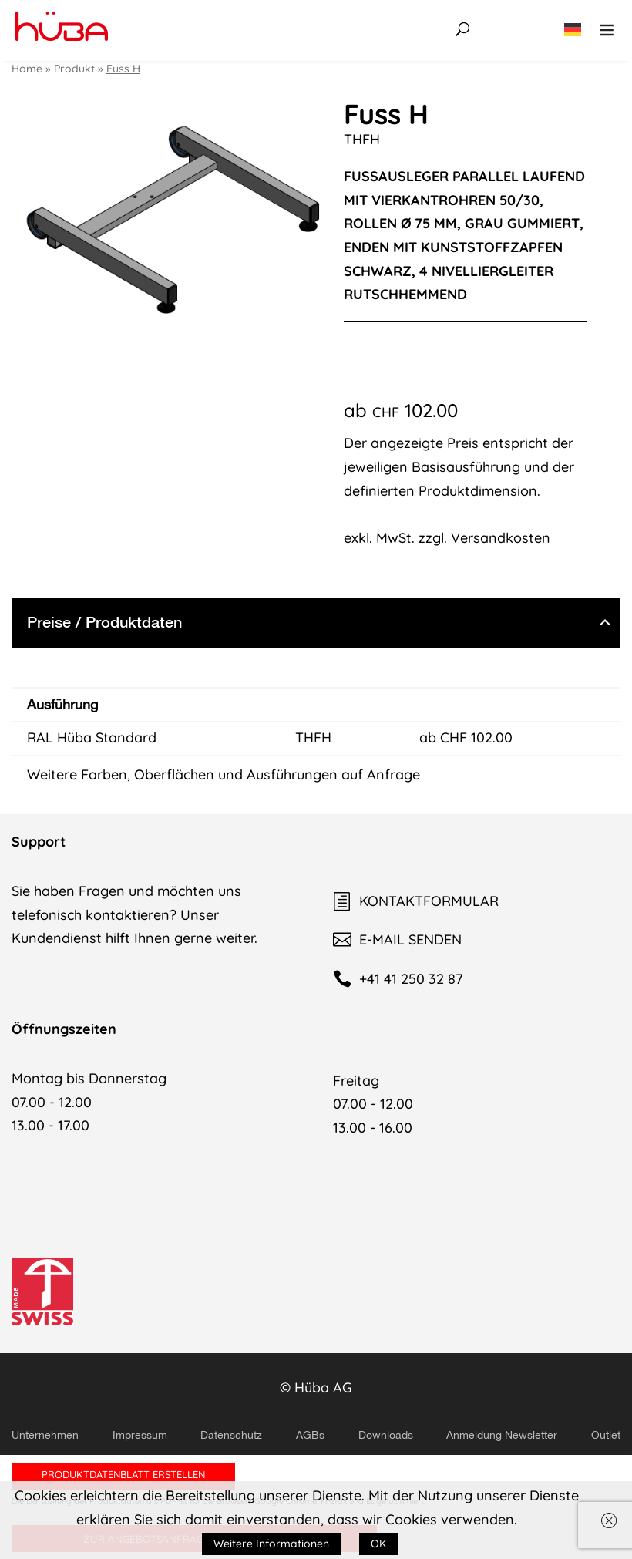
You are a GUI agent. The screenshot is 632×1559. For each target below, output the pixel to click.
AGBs (310, 1435)
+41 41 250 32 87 (397, 979)
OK (378, 1544)
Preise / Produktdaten (104, 622)
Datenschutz (231, 1435)
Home (27, 69)
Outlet (605, 1435)
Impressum (140, 1435)
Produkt (74, 69)
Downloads (385, 1435)
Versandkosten (500, 538)
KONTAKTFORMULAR (416, 901)
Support (39, 841)
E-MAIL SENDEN (397, 939)
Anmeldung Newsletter (501, 1435)
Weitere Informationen (271, 1544)
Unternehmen (45, 1435)
